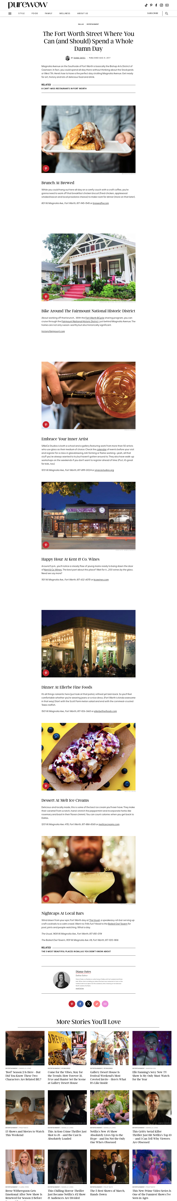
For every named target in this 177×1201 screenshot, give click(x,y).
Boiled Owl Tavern (117, 924)
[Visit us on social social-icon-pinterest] (151, 5)
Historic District (90, 321)
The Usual (94, 920)
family (48, 14)
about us (82, 14)
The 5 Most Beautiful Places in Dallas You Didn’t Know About (76, 952)
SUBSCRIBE (152, 13)
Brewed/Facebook (129, 174)
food (35, 14)
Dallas (81, 24)
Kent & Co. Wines (53, 570)
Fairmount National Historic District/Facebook (117, 302)
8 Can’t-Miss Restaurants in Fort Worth (64, 89)
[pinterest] (46, 168)
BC (98, 318)
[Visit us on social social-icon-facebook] (156, 5)
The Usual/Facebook (128, 904)
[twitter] (88, 1004)
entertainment (93, 24)
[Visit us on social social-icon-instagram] (161, 5)
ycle (102, 318)
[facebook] (80, 1004)
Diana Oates (79, 58)
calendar (102, 449)
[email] (105, 1004)
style (21, 14)
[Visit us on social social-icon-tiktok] (146, 5)
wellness (64, 14)
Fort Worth (91, 318)
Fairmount (67, 321)
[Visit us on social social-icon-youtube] (167, 5)
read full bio (80, 988)
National (78, 321)
